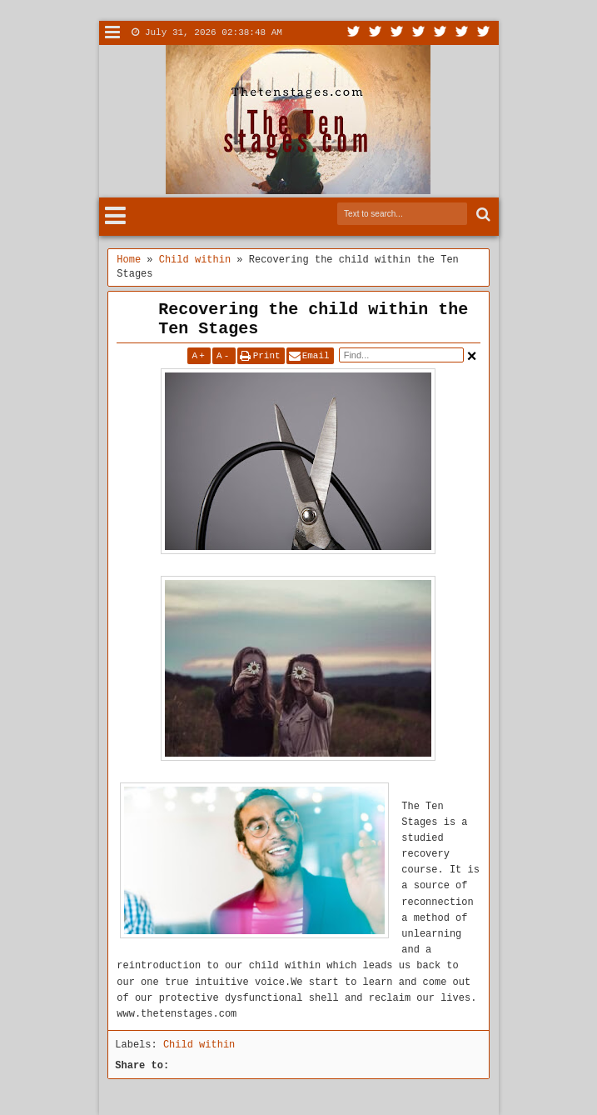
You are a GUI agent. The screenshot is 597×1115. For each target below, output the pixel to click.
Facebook (375, 33)
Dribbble (462, 33)
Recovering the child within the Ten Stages (313, 319)
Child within (199, 1045)
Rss (419, 33)
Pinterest (484, 33)
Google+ (397, 33)
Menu (112, 32)
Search (481, 214)
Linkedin (440, 33)
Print (267, 356)
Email (316, 356)
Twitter (354, 33)
